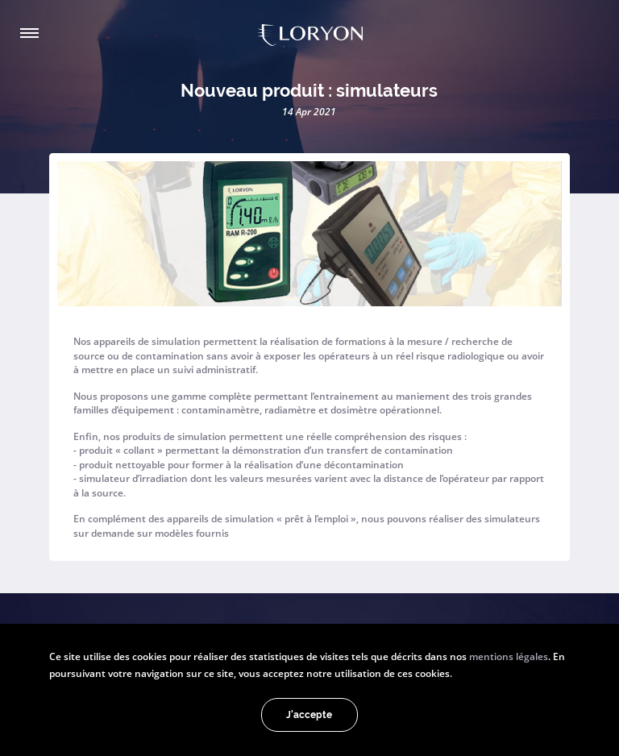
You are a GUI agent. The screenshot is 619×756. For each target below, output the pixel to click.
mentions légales (508, 656)
